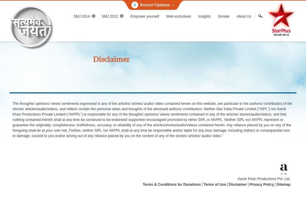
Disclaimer (238, 184)
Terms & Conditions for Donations (172, 184)
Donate (224, 16)
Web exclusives (178, 16)
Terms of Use (215, 184)
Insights (204, 16)
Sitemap (283, 184)
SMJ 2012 (113, 16)
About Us (244, 16)
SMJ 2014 (85, 16)
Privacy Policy (262, 184)
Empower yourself (144, 16)
